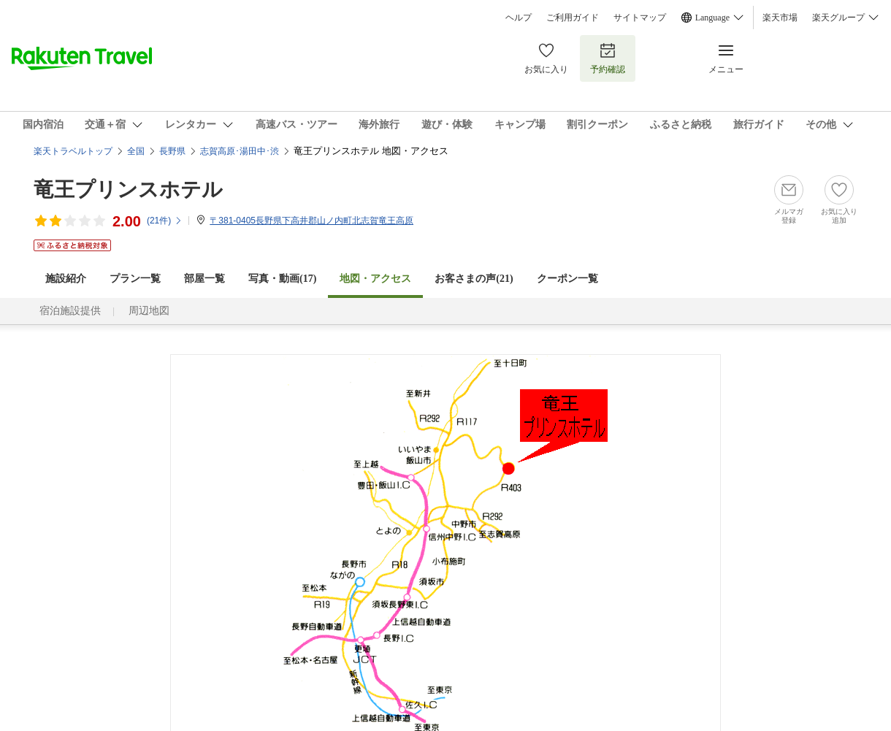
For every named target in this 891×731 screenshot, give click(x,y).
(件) (165, 220)
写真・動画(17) (282, 278)
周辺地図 (149, 310)
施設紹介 (65, 278)
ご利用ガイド (572, 17)
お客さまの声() (474, 278)
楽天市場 (780, 17)
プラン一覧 (135, 278)
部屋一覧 (204, 278)
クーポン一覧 (567, 278)
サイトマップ (639, 17)
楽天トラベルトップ (73, 151)
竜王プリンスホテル (128, 189)
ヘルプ (518, 17)
